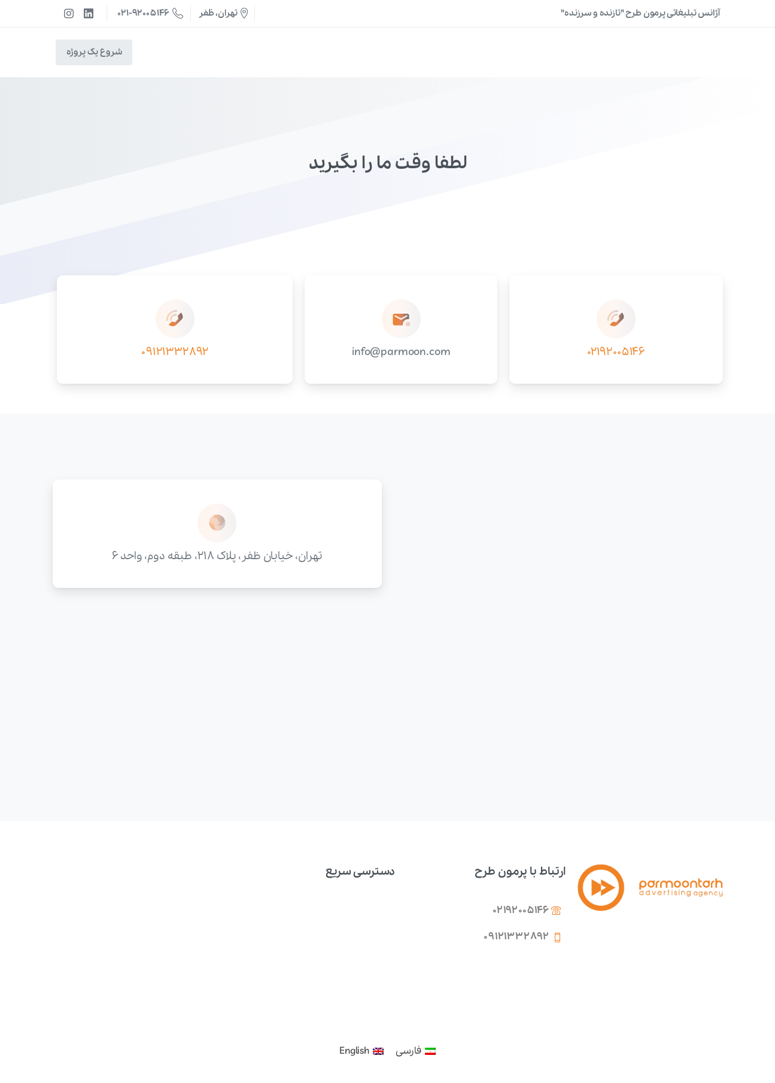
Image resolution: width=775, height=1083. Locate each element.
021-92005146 (150, 13)
